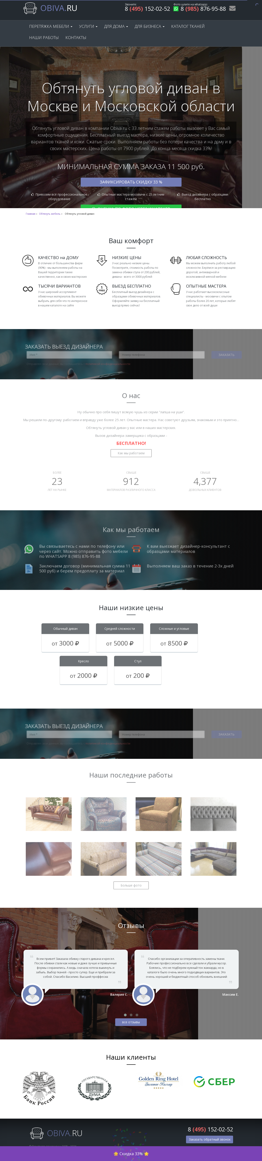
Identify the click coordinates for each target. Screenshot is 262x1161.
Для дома (116, 26)
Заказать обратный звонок (210, 1139)
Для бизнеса (150, 26)
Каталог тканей (188, 26)
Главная (30, 213)
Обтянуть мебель (50, 213)
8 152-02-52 (147, 9)
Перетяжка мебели (50, 26)
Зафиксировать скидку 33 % (131, 182)
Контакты (75, 37)
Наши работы (44, 37)
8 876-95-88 (199, 9)
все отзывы (131, 1022)
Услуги (88, 26)
